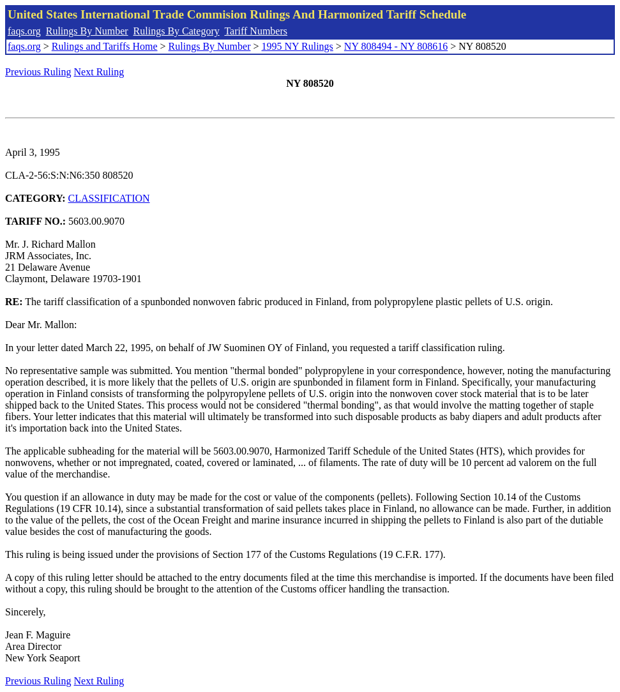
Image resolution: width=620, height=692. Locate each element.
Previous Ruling (38, 71)
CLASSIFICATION (109, 198)
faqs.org (24, 31)
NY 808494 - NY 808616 (396, 46)
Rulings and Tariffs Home (105, 46)
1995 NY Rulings (297, 46)
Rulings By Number (87, 31)
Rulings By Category (176, 31)
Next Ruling (99, 71)
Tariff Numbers (255, 31)
